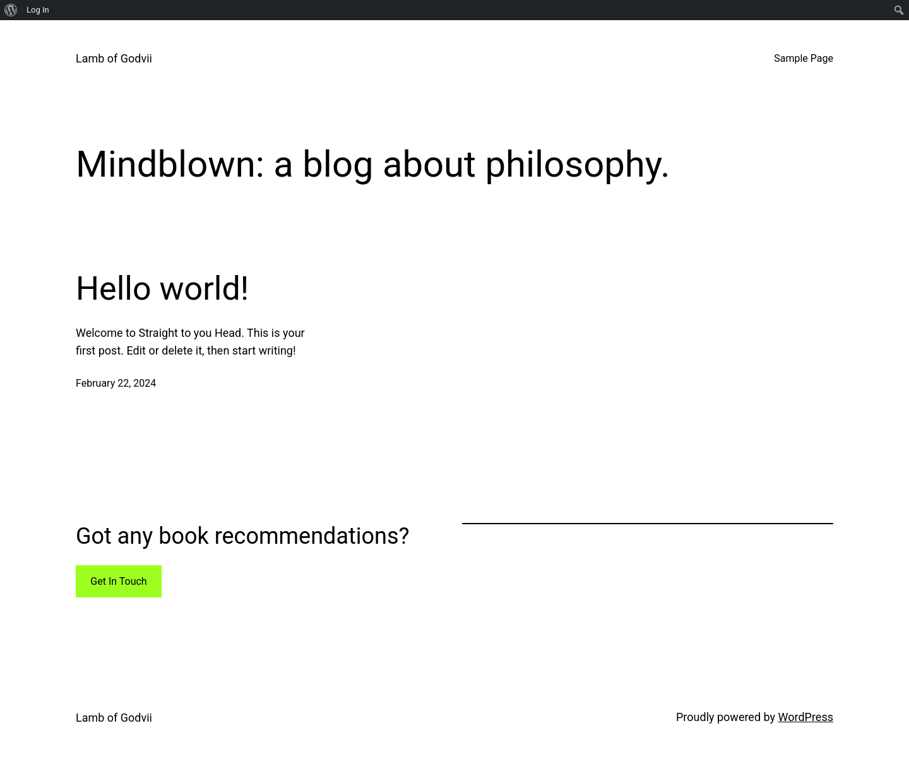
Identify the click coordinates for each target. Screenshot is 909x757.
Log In (38, 10)
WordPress (805, 717)
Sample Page (803, 58)
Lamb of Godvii (114, 58)
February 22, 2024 (116, 383)
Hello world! (162, 288)
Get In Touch (118, 581)
